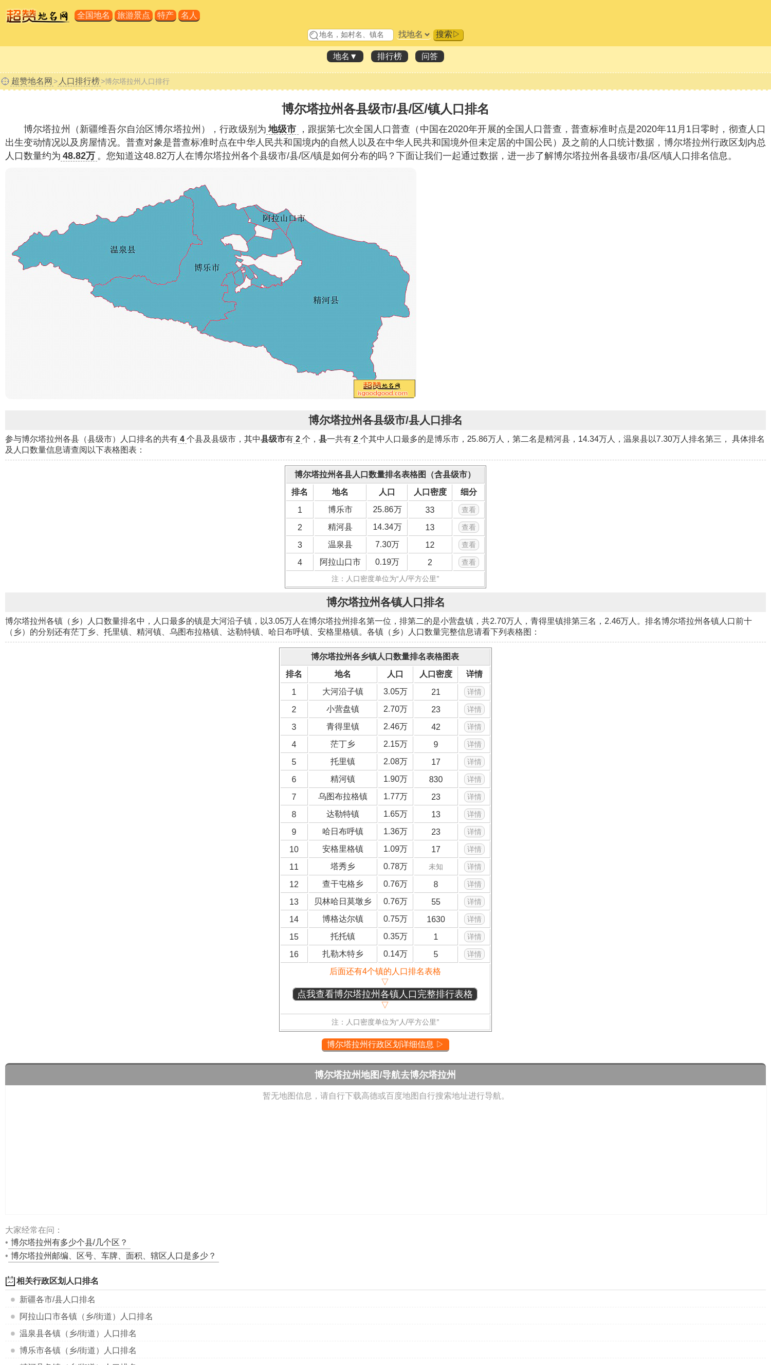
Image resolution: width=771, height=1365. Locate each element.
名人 (189, 15)
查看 (469, 510)
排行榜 (389, 56)
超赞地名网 (31, 81)
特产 (165, 15)
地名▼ (345, 56)
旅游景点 (133, 15)
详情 (474, 692)
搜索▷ (448, 34)
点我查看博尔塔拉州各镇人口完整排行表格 (385, 994)
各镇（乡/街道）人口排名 (86, 1316)
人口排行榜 (79, 81)
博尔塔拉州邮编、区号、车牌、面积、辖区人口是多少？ (113, 1255)
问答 (429, 56)
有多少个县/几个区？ (69, 1242)
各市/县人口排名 (58, 1299)
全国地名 (93, 15)
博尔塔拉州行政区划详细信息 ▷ (385, 1044)
